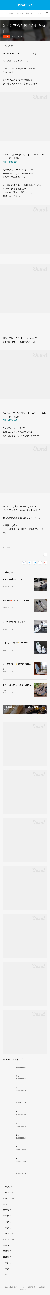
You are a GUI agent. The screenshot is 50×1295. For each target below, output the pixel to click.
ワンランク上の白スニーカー (26, 1101)
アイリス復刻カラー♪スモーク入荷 (17, 579)
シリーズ (38, 13)
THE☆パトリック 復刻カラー (27, 1160)
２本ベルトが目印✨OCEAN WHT (17, 643)
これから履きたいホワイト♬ (15, 622)
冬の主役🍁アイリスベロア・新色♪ (17, 601)
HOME (11, 13)
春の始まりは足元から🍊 (25, 1136)
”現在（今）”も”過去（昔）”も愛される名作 (31, 1065)
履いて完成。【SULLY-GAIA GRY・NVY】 (31, 1077)
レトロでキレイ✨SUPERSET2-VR (17, 665)
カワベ (6, 36)
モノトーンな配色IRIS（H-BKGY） (28, 1148)
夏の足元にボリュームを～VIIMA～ (17, 686)
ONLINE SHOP (10, 162)
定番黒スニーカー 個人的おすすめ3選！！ (31, 1124)
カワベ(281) (6, 547)
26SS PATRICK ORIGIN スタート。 (29, 1113)
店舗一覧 (29, 13)
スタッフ (20, 13)
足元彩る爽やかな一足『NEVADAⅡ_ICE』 (31, 1089)
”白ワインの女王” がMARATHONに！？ (30, 1172)
